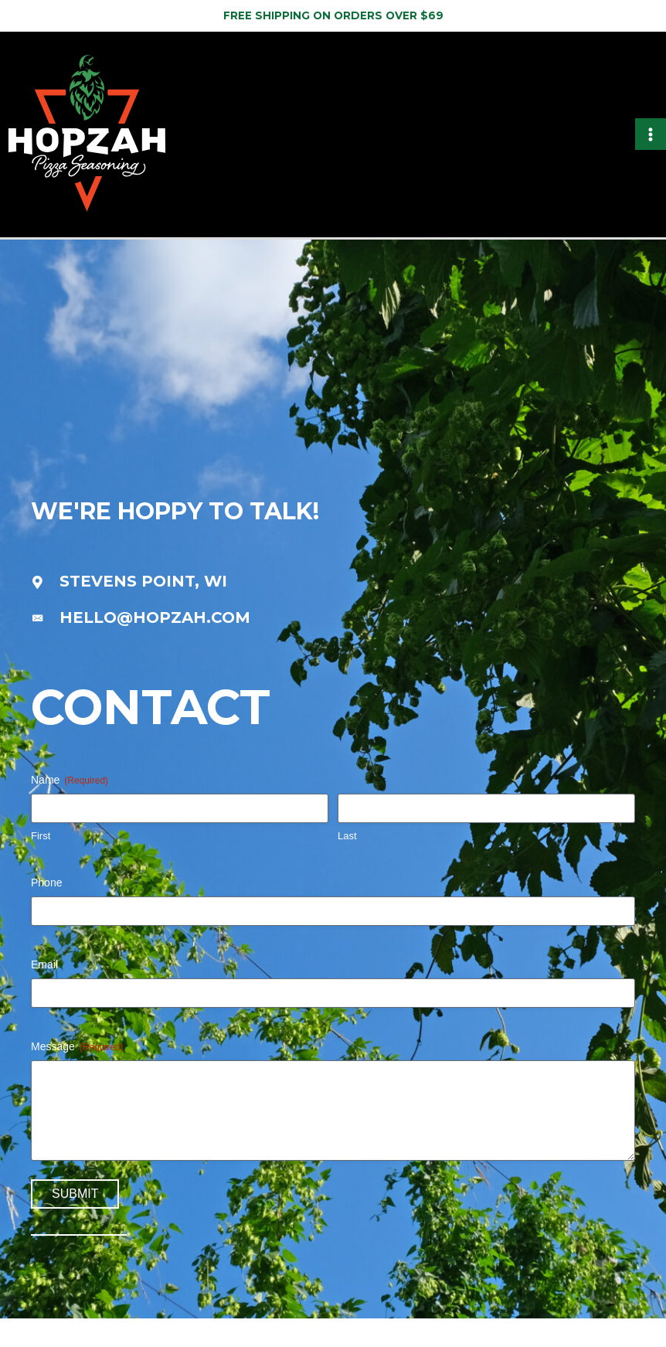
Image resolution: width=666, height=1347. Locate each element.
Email (44, 994)
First (40, 865)
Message (77, 1076)
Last (347, 865)
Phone (46, 912)
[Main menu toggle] (651, 149)
